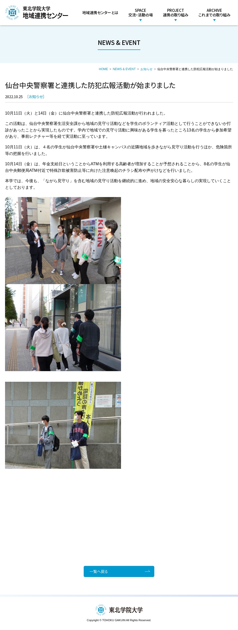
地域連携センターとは (100, 12)
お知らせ (146, 69)
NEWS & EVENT (124, 69)
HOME (103, 69)
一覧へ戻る (99, 571)
